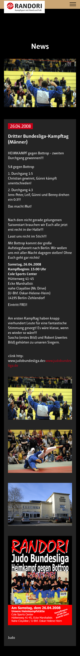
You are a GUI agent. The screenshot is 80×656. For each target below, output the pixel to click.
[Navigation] (73, 4)
